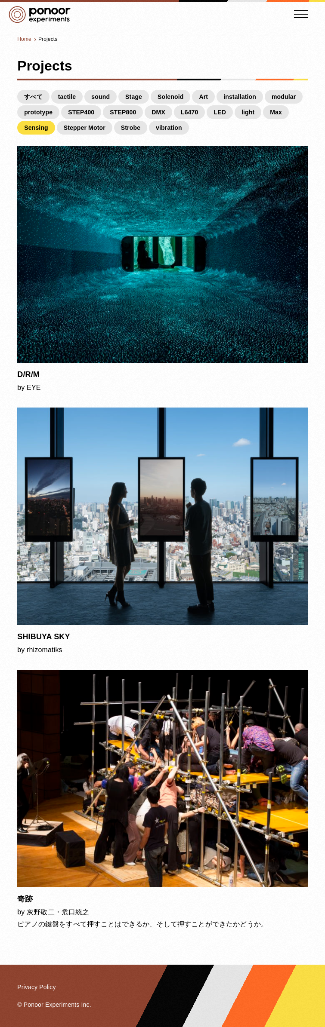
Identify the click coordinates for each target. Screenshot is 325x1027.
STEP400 (81, 112)
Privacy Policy (36, 987)
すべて (33, 96)
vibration (169, 127)
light (247, 112)
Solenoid (170, 96)
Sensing (36, 127)
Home (24, 39)
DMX (158, 112)
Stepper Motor (84, 127)
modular (284, 96)
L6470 (189, 112)
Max (276, 112)
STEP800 (123, 112)
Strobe (130, 127)
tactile (67, 96)
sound (100, 96)
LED (220, 112)
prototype (38, 112)
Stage (133, 96)
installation (239, 96)
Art (203, 96)
